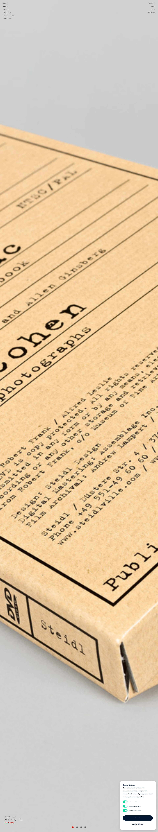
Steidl (5, 4)
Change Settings (137, 824)
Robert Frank (9, 821)
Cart (153, 10)
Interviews (7, 19)
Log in (152, 7)
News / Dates (9, 16)
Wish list (151, 13)
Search (152, 4)
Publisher (7, 13)
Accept (138, 818)
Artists (6, 10)
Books (6, 7)
